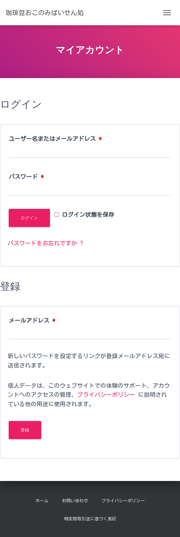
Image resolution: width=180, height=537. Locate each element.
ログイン (29, 217)
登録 (25, 430)
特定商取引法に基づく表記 (90, 518)
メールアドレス (35, 320)
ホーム (42, 500)
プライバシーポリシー (106, 395)
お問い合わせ (75, 500)
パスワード (29, 176)
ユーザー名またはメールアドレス (58, 139)
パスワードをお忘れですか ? (45, 243)
